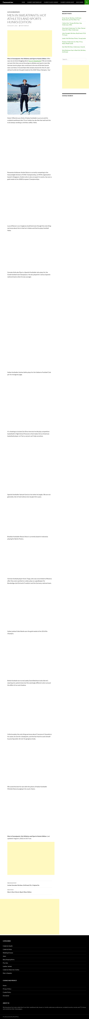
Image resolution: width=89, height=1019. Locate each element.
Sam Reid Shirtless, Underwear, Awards (73, 47)
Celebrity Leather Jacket (67, 2)
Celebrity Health (8, 946)
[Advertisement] (29, 43)
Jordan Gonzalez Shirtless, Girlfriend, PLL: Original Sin (29, 884)
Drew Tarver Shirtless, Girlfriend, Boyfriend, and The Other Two (71, 18)
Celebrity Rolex (7, 949)
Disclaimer (6, 995)
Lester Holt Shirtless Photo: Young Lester (74, 38)
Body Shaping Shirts (8, 959)
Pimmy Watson (24, 25)
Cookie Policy (7, 992)
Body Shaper (79, 2)
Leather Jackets (7, 966)
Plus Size (5, 963)
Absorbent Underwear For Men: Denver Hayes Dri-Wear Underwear (74, 29)
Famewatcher (8, 2)
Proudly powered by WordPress (11, 1016)
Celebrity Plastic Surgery (51, 2)
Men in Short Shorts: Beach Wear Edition (29, 891)
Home (23, 2)
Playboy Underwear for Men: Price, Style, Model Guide (72, 42)
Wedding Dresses (8, 953)
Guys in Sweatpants (13, 12)
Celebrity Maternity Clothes (11, 970)
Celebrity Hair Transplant (34, 2)
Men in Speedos (7, 973)
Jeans (4, 956)
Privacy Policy (7, 989)
